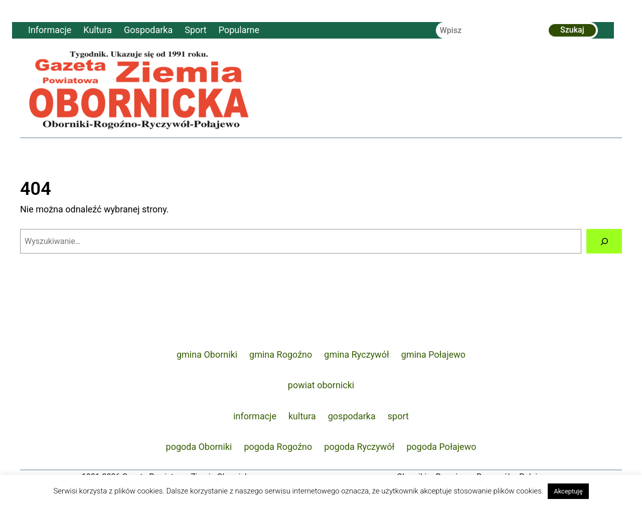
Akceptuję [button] (568, 491)
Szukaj (572, 30)
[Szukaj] (604, 241)
